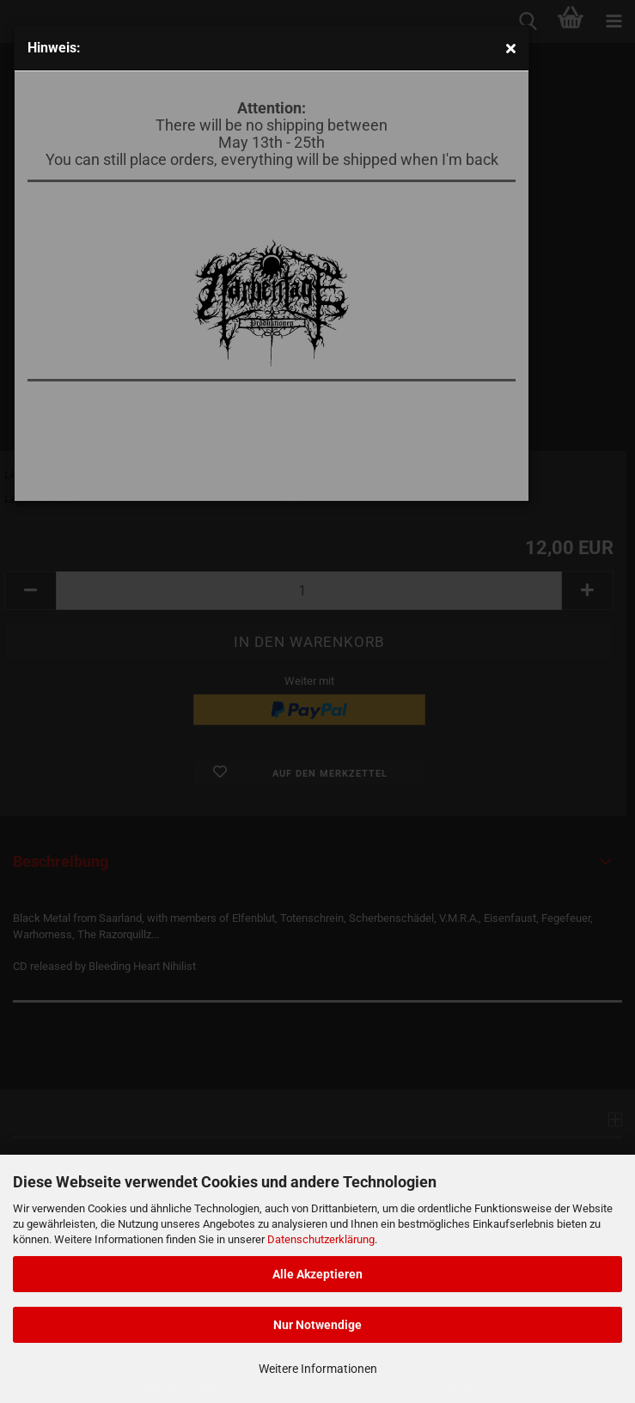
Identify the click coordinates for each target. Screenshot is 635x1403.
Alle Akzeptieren (317, 1274)
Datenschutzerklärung (321, 1239)
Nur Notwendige (317, 1325)
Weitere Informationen (318, 1369)
